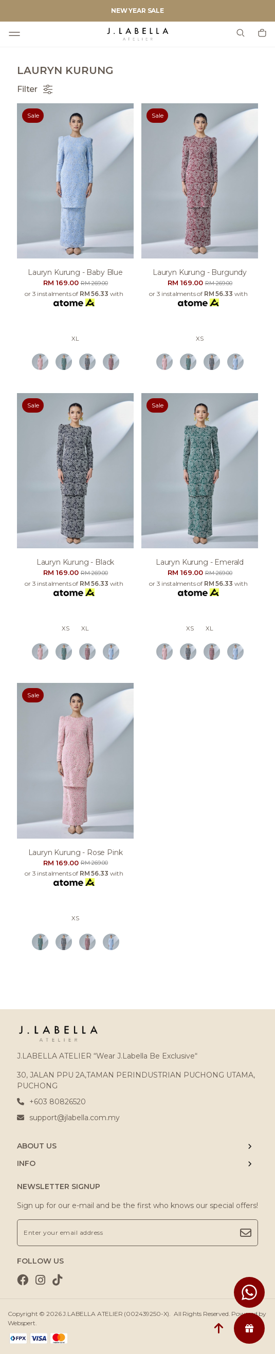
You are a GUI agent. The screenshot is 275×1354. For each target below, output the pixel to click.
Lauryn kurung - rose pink (75, 852)
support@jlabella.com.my (68, 1117)
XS (200, 338)
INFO (26, 1163)
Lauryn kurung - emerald (200, 562)
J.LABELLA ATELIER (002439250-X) (116, 1314)
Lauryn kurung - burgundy (200, 272)
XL (75, 338)
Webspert (21, 1323)
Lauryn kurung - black (75, 562)
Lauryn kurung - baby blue (75, 272)
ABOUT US (37, 1146)
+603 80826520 (51, 1101)
